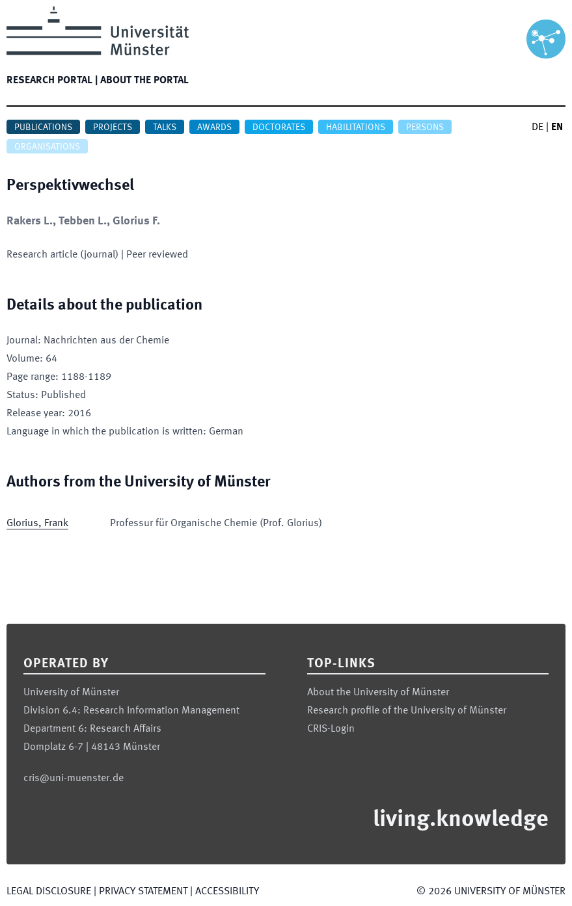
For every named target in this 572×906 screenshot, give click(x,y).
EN (557, 127)
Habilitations (355, 127)
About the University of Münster (378, 692)
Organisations (47, 147)
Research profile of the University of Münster (406, 711)
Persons (425, 127)
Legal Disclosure (49, 891)
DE (537, 127)
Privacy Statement (143, 891)
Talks (164, 127)
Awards (214, 127)
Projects (112, 127)
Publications (43, 127)
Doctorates (278, 127)
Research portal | (52, 80)
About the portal (144, 80)
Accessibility (227, 891)
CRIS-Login (331, 729)
